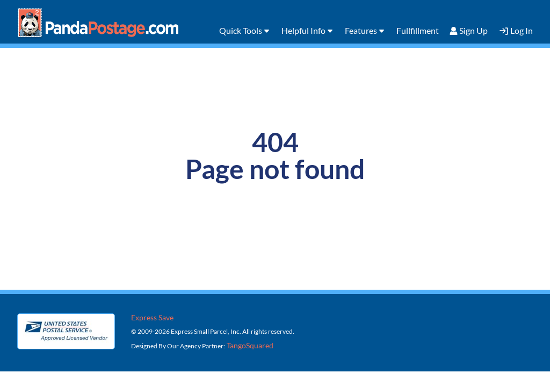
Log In (521, 30)
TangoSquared (249, 345)
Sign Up (473, 30)
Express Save (152, 317)
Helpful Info (303, 30)
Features (361, 30)
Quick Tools (240, 30)
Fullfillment (417, 30)
